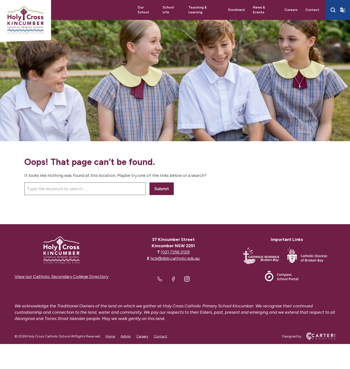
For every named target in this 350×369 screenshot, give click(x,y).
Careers (291, 10)
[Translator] (343, 10)
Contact (312, 10)
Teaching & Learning (197, 9)
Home (110, 336)
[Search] (333, 10)
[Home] (61, 250)
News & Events (259, 9)
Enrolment (236, 10)
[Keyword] (85, 188)
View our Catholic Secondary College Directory (61, 276)
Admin (126, 336)
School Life (168, 9)
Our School (143, 9)
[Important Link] (265, 256)
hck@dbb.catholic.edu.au (175, 258)
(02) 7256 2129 (175, 252)
